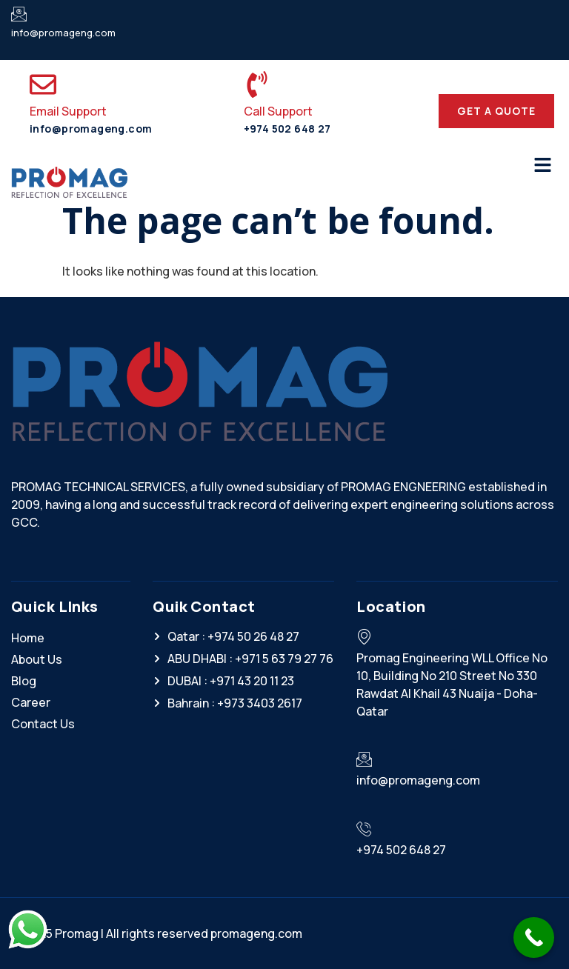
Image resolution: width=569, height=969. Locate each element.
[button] (543, 166)
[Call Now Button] (533, 937)
